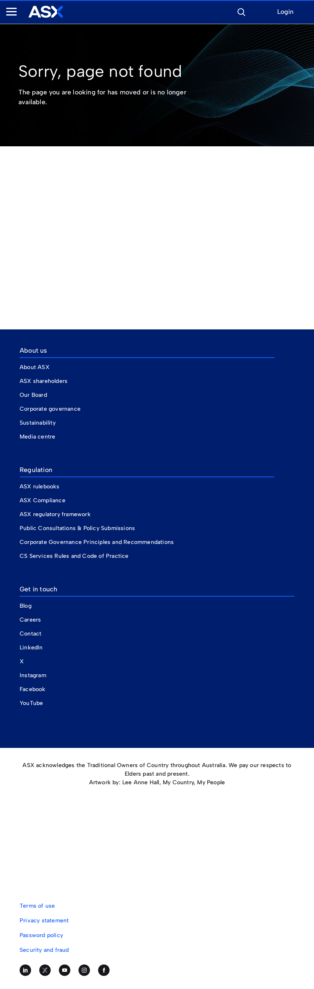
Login (285, 12)
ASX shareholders (44, 381)
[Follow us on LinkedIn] (25, 970)
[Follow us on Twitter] (45, 970)
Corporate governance (50, 408)
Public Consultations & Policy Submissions (77, 528)
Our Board (33, 395)
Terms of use (37, 905)
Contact (30, 633)
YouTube (31, 703)
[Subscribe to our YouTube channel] (64, 970)
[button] (241, 11)
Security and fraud (44, 949)
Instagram (33, 675)
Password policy (41, 935)
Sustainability (38, 422)
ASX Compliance (42, 500)
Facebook (33, 689)
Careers (30, 619)
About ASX (34, 367)
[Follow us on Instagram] (84, 970)
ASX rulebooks (40, 486)
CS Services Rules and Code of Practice (74, 556)
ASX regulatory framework (55, 514)
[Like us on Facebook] (104, 970)
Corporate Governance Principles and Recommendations (97, 542)
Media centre (37, 436)
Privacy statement (44, 920)
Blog (25, 605)
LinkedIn (31, 647)
